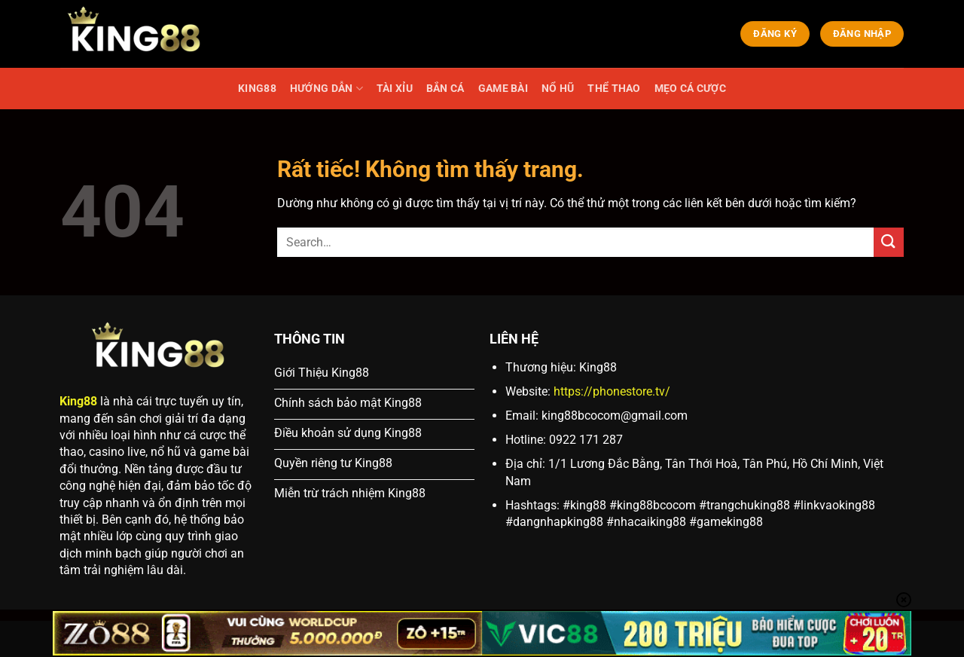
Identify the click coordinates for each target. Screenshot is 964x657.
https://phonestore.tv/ (612, 391)
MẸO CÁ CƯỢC (690, 88)
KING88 (257, 88)
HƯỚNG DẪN (326, 88)
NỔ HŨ (557, 88)
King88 (78, 401)
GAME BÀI (503, 88)
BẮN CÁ (445, 88)
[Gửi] (889, 242)
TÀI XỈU (395, 88)
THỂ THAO (613, 88)
